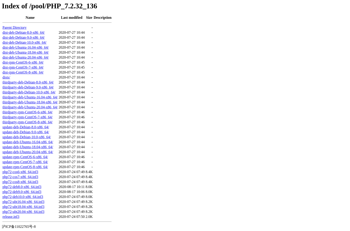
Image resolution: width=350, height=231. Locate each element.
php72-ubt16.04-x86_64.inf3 (23, 202)
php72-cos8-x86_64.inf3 (20, 182)
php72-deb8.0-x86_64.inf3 (21, 187)
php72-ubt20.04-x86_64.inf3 (23, 212)
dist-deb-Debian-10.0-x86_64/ (24, 42)
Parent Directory (14, 27)
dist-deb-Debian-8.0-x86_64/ (23, 32)
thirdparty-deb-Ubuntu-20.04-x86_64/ (30, 107)
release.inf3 (10, 217)
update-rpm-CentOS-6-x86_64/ (25, 157)
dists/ (6, 77)
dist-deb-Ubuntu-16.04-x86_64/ (25, 47)
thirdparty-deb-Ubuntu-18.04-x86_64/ (30, 102)
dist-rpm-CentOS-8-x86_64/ (22, 72)
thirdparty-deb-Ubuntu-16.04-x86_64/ (30, 97)
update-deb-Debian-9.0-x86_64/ (25, 132)
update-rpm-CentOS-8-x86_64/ (25, 167)
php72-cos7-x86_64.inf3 (20, 177)
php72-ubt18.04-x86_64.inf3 (23, 207)
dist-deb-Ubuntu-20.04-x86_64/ (25, 57)
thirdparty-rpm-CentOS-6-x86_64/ (27, 112)
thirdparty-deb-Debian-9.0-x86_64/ (28, 87)
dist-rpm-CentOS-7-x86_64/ (22, 67)
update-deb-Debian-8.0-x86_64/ (25, 127)
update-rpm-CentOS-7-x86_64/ (25, 162)
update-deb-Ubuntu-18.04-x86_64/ (27, 147)
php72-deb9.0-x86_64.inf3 (21, 192)
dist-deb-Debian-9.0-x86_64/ (23, 37)
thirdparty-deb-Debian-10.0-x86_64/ (28, 92)
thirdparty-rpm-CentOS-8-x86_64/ (27, 122)
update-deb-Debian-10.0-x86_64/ (26, 137)
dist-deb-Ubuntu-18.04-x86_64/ (25, 52)
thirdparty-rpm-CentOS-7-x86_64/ (27, 117)
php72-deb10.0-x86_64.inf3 (22, 197)
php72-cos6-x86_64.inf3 (20, 172)
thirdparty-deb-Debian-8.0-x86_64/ (28, 82)
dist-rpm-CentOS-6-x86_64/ (22, 62)
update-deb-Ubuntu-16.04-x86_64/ (27, 142)
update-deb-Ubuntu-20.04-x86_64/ (27, 152)
